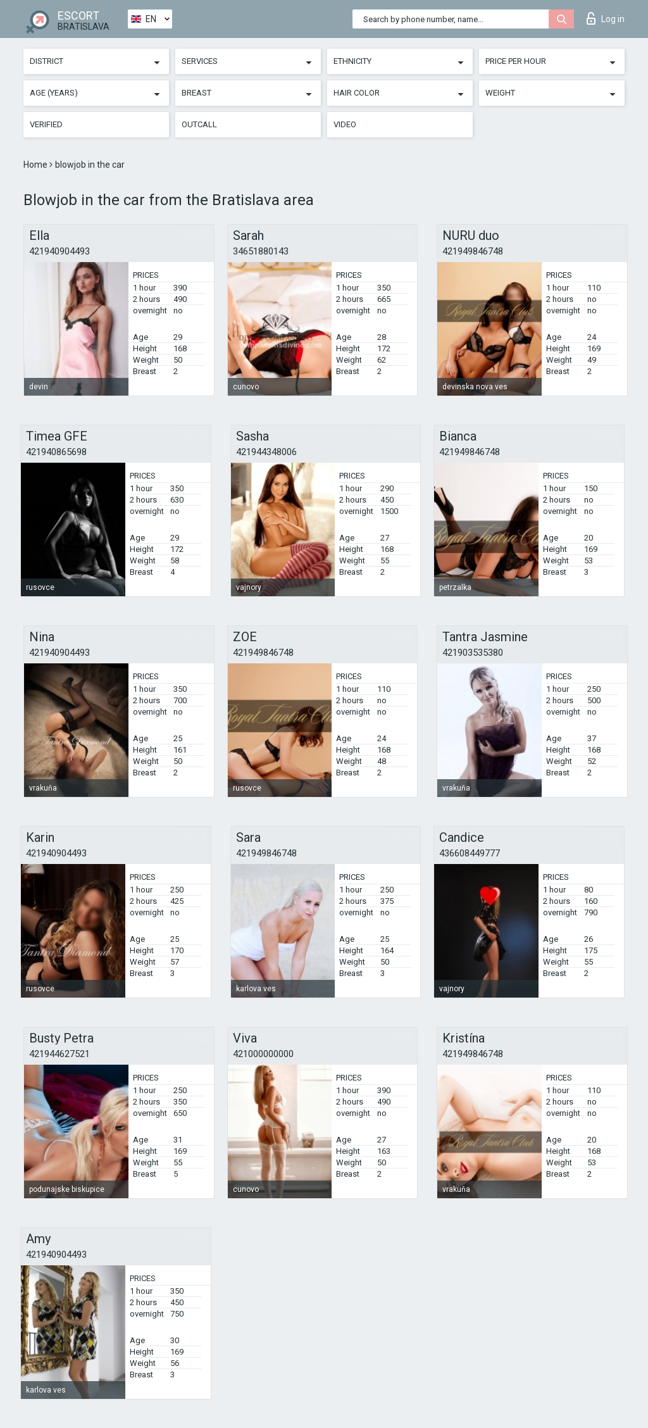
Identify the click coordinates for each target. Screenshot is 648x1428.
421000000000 (263, 1054)
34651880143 (261, 251)
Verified (46, 124)
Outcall (199, 124)
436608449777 (469, 853)
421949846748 (472, 251)
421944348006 (266, 452)
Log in (606, 18)
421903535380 (472, 652)
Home (36, 165)
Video (344, 124)
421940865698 (56, 452)
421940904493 (59, 251)
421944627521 (59, 1054)
